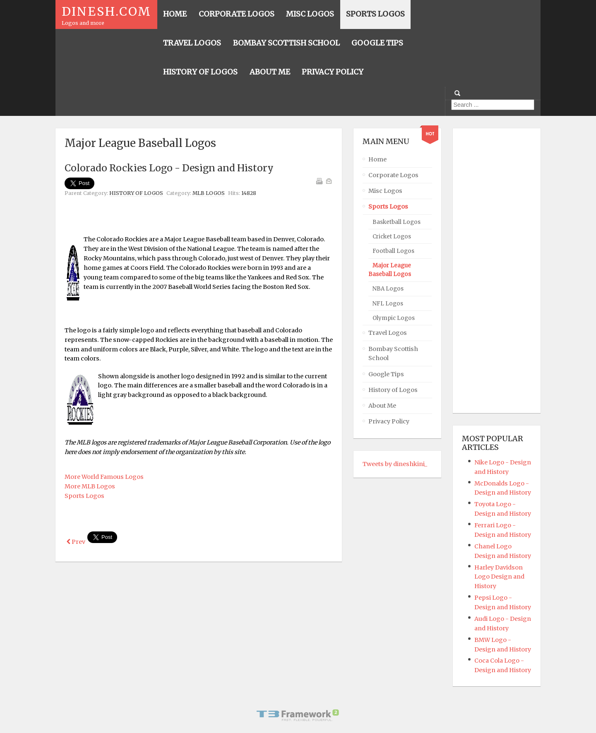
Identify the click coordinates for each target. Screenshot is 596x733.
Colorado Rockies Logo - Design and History (169, 168)
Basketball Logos (396, 222)
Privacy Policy (388, 421)
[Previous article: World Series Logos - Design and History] (76, 542)
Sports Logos (84, 496)
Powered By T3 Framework (298, 715)
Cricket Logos (391, 236)
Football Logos (393, 251)
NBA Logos (388, 288)
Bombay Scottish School (393, 353)
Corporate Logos (393, 175)
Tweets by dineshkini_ (395, 464)
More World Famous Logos (104, 477)
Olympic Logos (393, 318)
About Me (382, 405)
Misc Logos (385, 191)
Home (377, 159)
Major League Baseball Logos (389, 270)
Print (319, 181)
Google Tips (386, 374)
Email (328, 181)
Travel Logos (387, 332)
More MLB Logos (90, 486)
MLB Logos (208, 193)
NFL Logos (387, 303)
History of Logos (136, 193)
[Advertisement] (199, 220)
